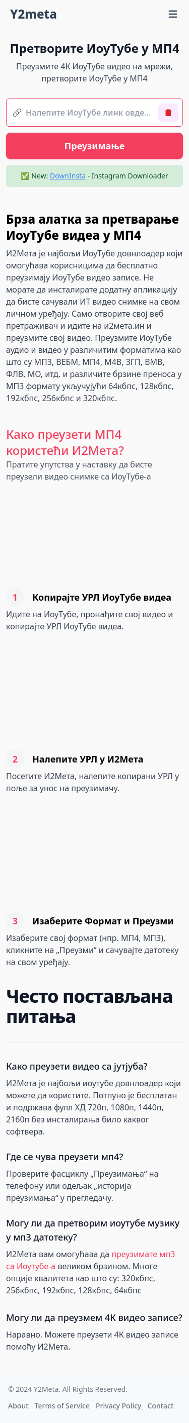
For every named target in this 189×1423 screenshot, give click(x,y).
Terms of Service (62, 1405)
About (18, 1405)
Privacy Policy (118, 1405)
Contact (160, 1405)
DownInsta (68, 175)
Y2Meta (46, 1389)
